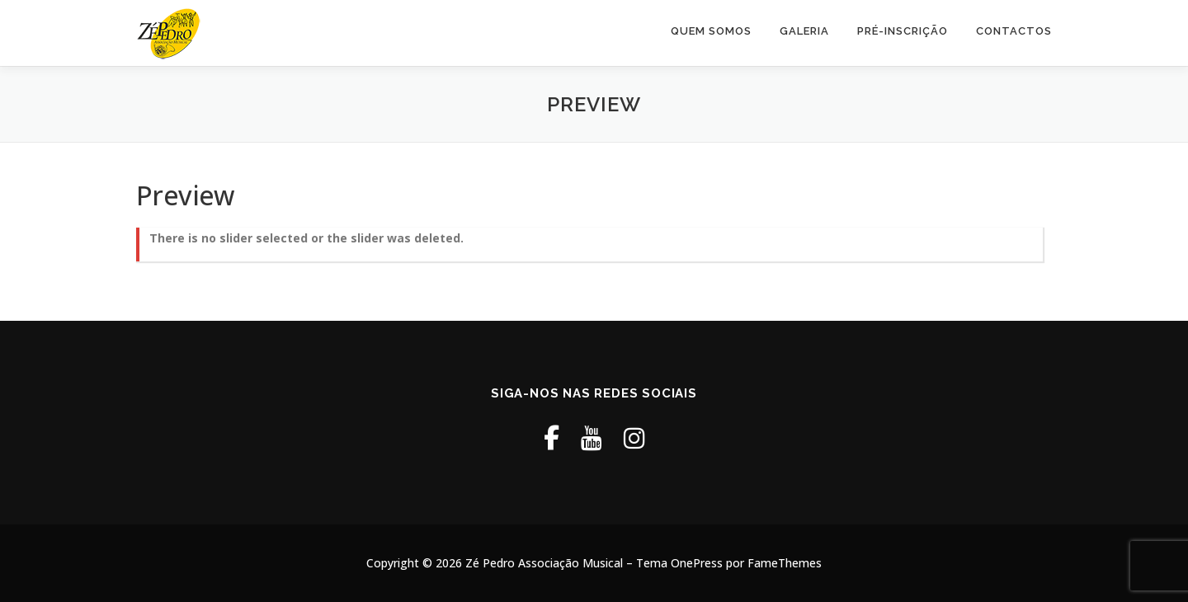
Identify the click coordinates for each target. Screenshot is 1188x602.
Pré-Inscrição (902, 31)
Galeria (804, 31)
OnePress (697, 563)
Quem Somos (711, 31)
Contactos (1014, 31)
